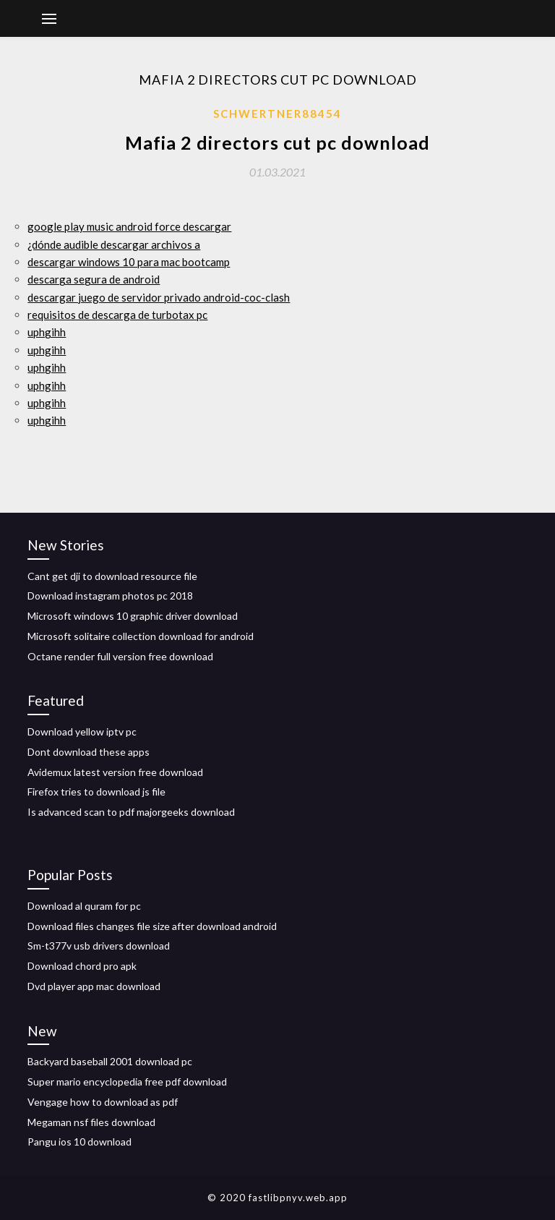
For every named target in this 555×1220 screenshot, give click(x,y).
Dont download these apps (88, 752)
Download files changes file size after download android (152, 926)
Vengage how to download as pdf (102, 1102)
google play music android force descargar (129, 226)
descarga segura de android (93, 279)
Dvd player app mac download (93, 986)
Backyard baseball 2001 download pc (109, 1061)
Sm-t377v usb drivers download (98, 945)
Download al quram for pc (84, 906)
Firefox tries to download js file (96, 791)
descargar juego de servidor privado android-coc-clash (158, 297)
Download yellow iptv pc (82, 731)
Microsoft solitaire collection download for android (140, 636)
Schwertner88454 (277, 113)
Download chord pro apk (82, 966)
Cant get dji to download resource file (112, 576)
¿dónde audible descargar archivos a (113, 244)
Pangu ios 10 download (79, 1141)
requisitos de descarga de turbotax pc (117, 314)
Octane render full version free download (120, 656)
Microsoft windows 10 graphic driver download (132, 616)
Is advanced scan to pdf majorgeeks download (131, 812)
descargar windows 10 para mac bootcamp (128, 261)
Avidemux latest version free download (115, 772)
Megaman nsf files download (91, 1122)
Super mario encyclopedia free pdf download (127, 1081)
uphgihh (46, 331)
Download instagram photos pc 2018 (110, 595)
